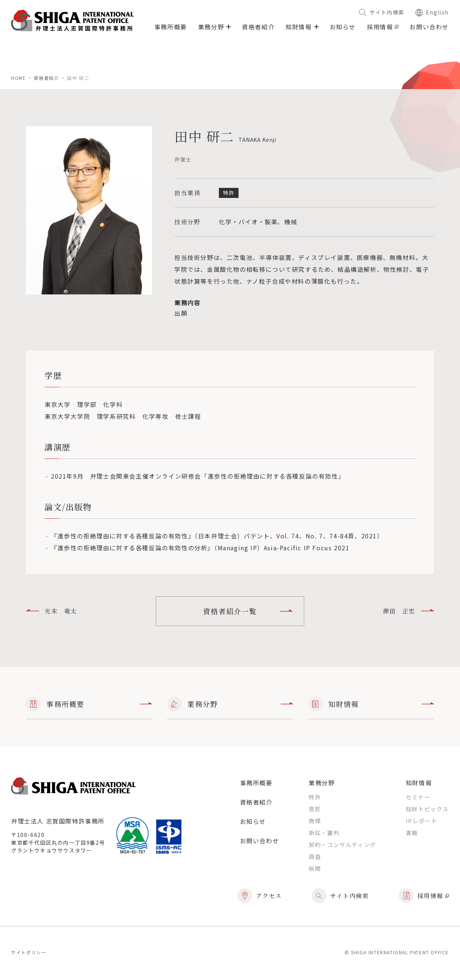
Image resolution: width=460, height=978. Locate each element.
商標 (315, 821)
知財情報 (371, 704)
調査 (315, 856)
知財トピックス (427, 809)
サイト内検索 (381, 12)
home (18, 78)
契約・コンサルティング (342, 844)
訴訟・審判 (324, 833)
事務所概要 (170, 26)
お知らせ (343, 26)
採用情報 (382, 26)
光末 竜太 (51, 611)
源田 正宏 (408, 611)
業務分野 (230, 704)
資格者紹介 (258, 26)
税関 (315, 868)
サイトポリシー (28, 952)
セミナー (418, 797)
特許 (315, 797)
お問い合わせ (429, 26)
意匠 (315, 809)
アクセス (259, 895)
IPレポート (421, 821)
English (432, 12)
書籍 (412, 833)
